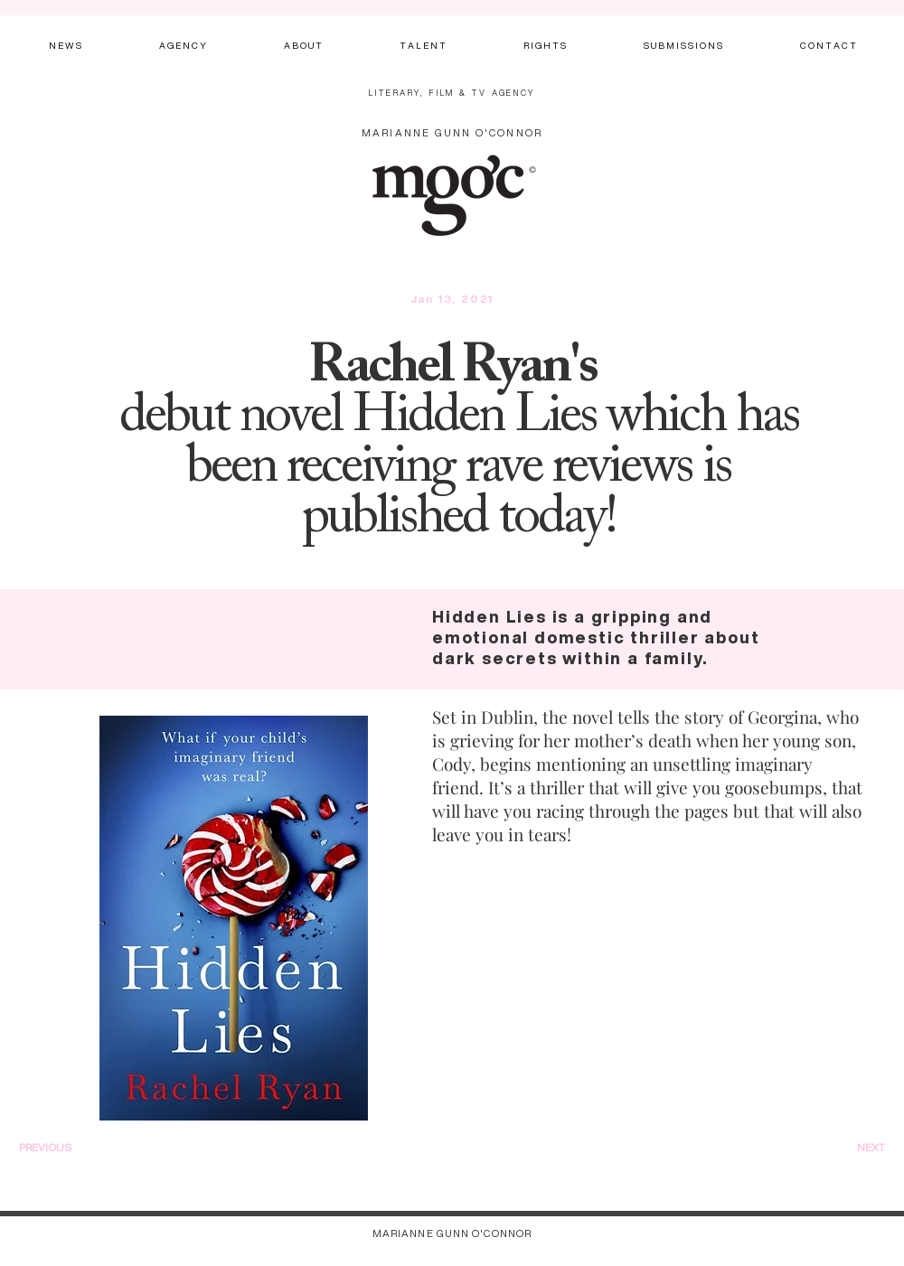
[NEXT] (849, 1148)
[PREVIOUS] (69, 1148)
